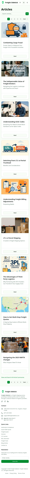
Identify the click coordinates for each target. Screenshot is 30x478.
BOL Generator (5, 438)
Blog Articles (4, 443)
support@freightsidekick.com (11, 415)
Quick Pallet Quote (6, 429)
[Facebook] (5, 401)
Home (6, 473)
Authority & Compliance (7, 427)
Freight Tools (4, 441)
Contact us (4, 445)
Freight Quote (5, 432)
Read (15, 56)
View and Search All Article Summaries (12, 377)
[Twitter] (2, 401)
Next (25, 19)
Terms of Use (21, 473)
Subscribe (15, 461)
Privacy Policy (13, 473)
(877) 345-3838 (8, 413)
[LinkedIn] (8, 401)
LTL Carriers (4, 436)
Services (3, 434)
